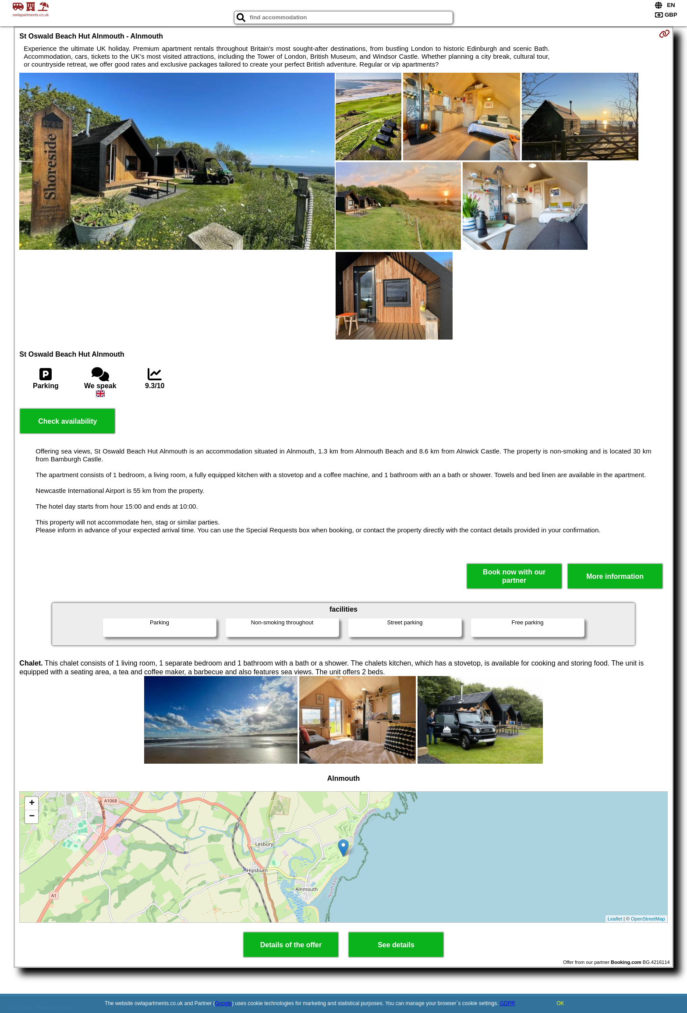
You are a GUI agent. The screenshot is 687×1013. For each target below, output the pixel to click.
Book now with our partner (514, 576)
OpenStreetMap (648, 918)
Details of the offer (291, 945)
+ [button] (32, 803)
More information (615, 576)
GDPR (507, 1003)
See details (396, 945)
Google (223, 1003)
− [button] (32, 816)
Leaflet (615, 918)
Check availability (67, 421)
